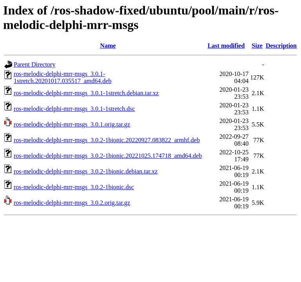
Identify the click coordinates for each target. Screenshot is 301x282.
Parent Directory (34, 64)
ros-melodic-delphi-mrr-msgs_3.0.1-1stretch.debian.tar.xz (86, 93)
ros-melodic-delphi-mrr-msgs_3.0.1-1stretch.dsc (74, 108)
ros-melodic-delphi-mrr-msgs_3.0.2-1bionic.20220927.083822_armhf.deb (107, 140)
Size (257, 45)
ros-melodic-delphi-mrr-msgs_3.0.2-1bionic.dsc (74, 187)
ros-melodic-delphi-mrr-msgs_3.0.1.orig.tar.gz (72, 124)
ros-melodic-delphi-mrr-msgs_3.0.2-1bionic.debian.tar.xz (86, 171)
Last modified (226, 45)
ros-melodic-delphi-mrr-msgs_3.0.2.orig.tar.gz (72, 202)
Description (281, 45)
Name (108, 45)
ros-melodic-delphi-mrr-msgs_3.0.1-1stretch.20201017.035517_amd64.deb (62, 77)
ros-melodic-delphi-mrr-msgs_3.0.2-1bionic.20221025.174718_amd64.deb (108, 155)
